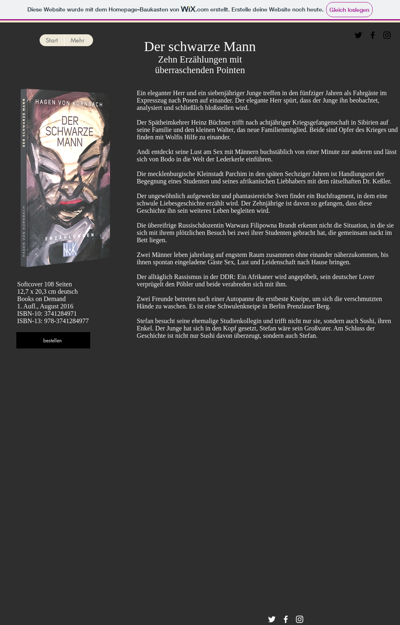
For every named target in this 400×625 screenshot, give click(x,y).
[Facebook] (373, 35)
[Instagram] (387, 35)
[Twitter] (358, 35)
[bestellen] (53, 340)
